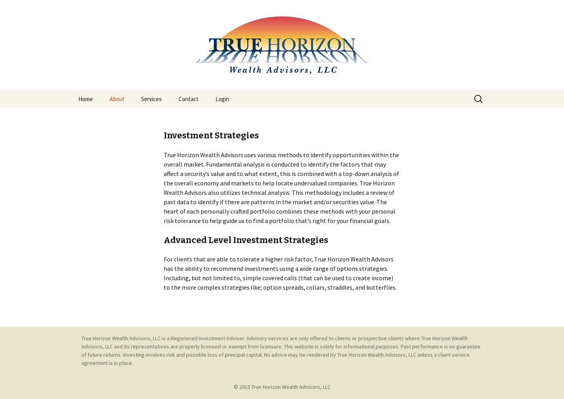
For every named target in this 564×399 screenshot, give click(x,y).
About (117, 99)
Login (222, 99)
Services (151, 99)
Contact (189, 99)
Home (85, 99)
